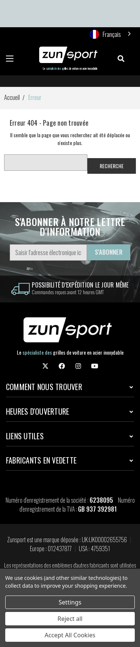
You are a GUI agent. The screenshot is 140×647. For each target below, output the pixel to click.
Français (105, 34)
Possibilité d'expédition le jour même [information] (80, 284)
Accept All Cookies (70, 635)
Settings (70, 602)
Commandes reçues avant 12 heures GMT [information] (68, 292)
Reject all (70, 619)
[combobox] (111, 34)
